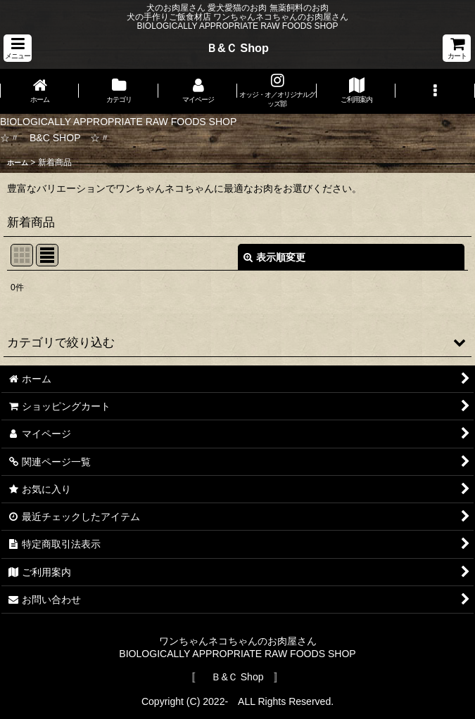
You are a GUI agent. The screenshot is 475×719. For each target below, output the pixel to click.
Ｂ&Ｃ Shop (237, 47)
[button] (18, 48)
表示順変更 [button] (274, 257)
